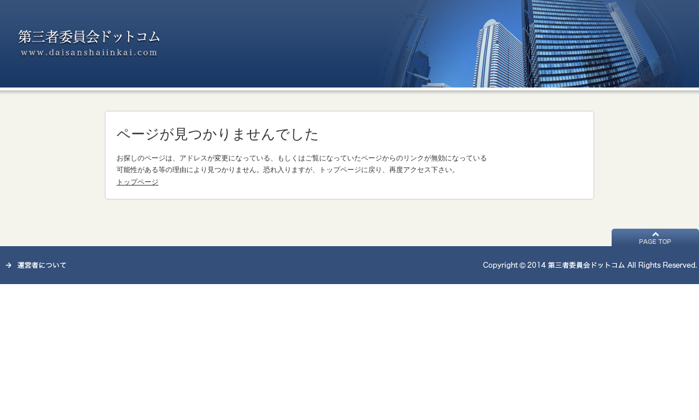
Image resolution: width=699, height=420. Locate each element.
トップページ (137, 182)
